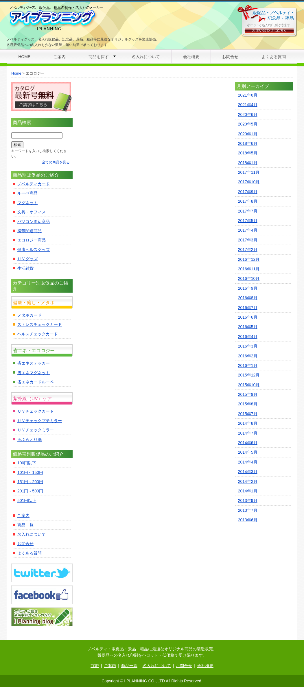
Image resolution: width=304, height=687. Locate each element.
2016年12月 (249, 259)
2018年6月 (247, 143)
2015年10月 (249, 385)
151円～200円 (30, 481)
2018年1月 (247, 162)
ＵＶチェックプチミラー (39, 420)
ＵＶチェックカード (35, 411)
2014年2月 (247, 481)
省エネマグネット (33, 372)
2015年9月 (247, 394)
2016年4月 (247, 336)
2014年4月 (247, 462)
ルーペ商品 (27, 193)
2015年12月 (249, 375)
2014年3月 (247, 471)
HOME (24, 56)
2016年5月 (247, 326)
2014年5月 (247, 452)
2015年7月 (247, 413)
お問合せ (230, 56)
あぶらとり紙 (29, 439)
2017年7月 (247, 211)
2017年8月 (247, 201)
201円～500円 (30, 491)
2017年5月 (247, 220)
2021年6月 (247, 95)
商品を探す (99, 56)
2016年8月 (247, 298)
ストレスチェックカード (39, 324)
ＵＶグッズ (27, 258)
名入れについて (146, 56)
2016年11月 (249, 269)
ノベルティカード (33, 184)
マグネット (27, 202)
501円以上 (26, 500)
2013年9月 (247, 500)
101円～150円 (30, 472)
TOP (95, 665)
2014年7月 (247, 433)
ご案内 (60, 56)
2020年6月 (247, 114)
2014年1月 (247, 491)
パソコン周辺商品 (33, 221)
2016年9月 (247, 288)
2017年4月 (247, 230)
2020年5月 (247, 124)
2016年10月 (249, 278)
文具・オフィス (31, 212)
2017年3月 (247, 240)
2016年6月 (247, 317)
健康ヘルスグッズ (33, 249)
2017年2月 (247, 249)
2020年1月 (247, 134)
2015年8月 (247, 404)
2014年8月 (247, 423)
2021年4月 (247, 104)
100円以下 (26, 463)
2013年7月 (247, 510)
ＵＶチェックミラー (35, 430)
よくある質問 (273, 56)
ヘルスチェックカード (37, 334)
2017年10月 (249, 182)
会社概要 (191, 56)
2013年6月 (247, 520)
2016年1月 (247, 365)
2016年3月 (247, 346)
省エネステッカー (33, 363)
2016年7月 (247, 307)
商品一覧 (25, 525)
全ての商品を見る (56, 162)
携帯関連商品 (29, 230)
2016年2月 (247, 356)
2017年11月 (249, 172)
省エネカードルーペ (35, 382)
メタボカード (29, 315)
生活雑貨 (25, 268)
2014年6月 (247, 442)
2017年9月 (247, 191)
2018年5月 (247, 153)
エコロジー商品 (31, 240)
